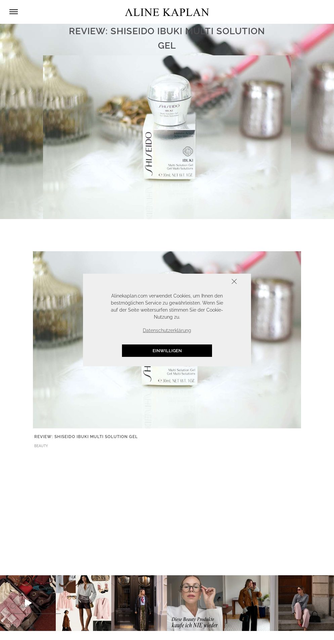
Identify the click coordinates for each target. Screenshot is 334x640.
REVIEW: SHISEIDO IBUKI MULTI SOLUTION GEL (86, 436)
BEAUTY (41, 446)
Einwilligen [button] (167, 350)
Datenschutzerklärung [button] (167, 330)
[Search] (13, 606)
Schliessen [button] (213, 282)
